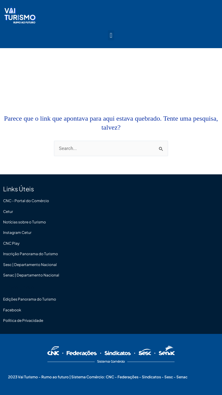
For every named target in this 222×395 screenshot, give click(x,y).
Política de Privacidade (23, 320)
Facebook (12, 310)
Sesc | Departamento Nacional (30, 264)
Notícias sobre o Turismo (24, 222)
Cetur (8, 211)
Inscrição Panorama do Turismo (30, 254)
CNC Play (11, 243)
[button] (111, 35)
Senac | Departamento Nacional (31, 275)
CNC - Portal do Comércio (26, 200)
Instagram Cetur (17, 232)
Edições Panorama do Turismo (29, 299)
